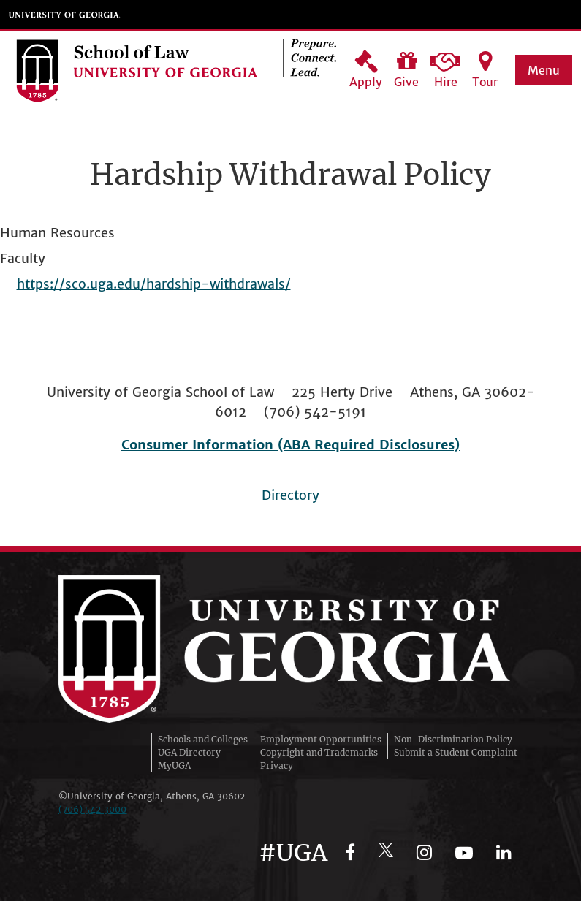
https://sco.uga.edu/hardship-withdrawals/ (154, 283)
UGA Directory (189, 752)
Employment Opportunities (320, 739)
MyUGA (174, 765)
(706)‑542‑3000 (92, 809)
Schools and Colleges (203, 739)
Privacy (276, 765)
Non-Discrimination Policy (453, 739)
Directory (290, 495)
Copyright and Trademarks (319, 752)
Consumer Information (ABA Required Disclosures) (290, 444)
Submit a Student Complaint (455, 752)
